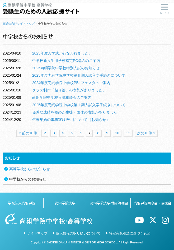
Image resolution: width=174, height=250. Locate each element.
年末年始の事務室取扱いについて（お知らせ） (71, 119)
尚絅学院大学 (65, 202)
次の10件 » (146, 133)
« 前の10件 (28, 133)
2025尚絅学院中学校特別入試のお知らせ (66, 68)
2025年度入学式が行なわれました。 (62, 53)
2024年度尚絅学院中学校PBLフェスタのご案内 (71, 83)
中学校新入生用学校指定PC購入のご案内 (66, 60)
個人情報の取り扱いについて (78, 233)
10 (117, 133)
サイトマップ (37, 233)
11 (128, 133)
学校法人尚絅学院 (21, 202)
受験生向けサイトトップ (19, 23)
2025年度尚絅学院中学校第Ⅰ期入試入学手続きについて (78, 105)
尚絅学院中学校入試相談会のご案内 (61, 97)
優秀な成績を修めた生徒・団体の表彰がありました (74, 112)
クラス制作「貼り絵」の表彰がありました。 (69, 90)
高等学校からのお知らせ (29, 169)
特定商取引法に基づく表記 (129, 233)
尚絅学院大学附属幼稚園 (109, 202)
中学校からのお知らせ (27, 179)
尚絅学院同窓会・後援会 (152, 202)
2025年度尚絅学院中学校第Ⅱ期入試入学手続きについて (78, 75)
